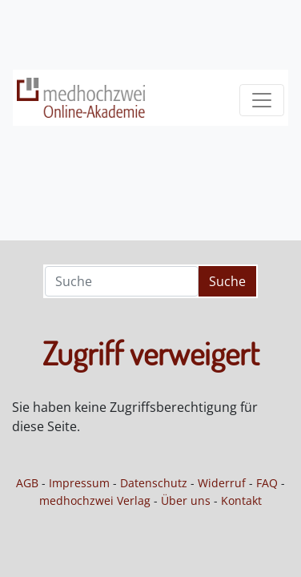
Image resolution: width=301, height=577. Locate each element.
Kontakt (241, 500)
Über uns (186, 500)
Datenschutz (153, 482)
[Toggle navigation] (261, 100)
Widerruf (222, 482)
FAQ (267, 482)
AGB (27, 482)
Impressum (79, 482)
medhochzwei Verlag (94, 500)
